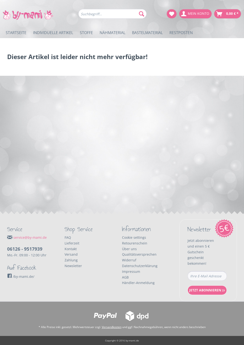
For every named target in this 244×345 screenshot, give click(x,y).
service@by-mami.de (30, 237)
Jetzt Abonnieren (207, 290)
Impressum (131, 271)
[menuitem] (112, 16)
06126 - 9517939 (24, 249)
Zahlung (71, 260)
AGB (125, 277)
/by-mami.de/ (20, 276)
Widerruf (129, 260)
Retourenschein (134, 243)
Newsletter (73, 266)
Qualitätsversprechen (139, 254)
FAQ (68, 237)
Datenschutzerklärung (140, 266)
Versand (71, 254)
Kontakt (71, 249)
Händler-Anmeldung (138, 282)
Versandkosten (112, 327)
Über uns (129, 249)
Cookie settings (134, 237)
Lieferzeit (72, 243)
